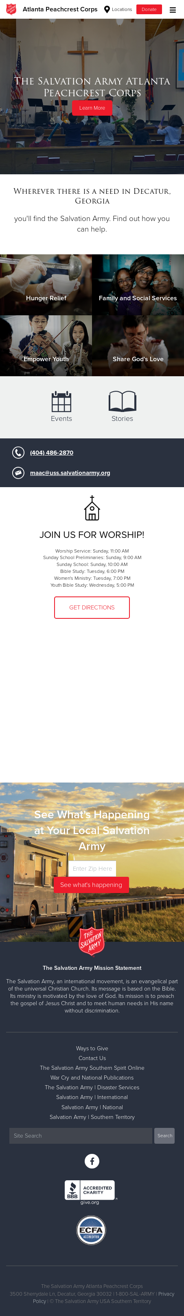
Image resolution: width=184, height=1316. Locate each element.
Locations (118, 9)
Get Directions (92, 607)
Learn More (92, 108)
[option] (92, 96)
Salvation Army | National (92, 1107)
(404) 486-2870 (51, 452)
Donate (149, 9)
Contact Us (92, 1058)
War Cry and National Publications (92, 1077)
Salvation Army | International (92, 1097)
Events (61, 407)
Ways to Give (92, 1048)
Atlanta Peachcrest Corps (60, 9)
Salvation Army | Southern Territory (92, 1117)
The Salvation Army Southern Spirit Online (92, 1068)
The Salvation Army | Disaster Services (92, 1087)
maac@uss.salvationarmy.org (70, 473)
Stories (122, 407)
